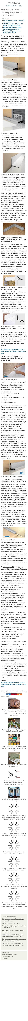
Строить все (14, 3)
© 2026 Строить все (5, 952)
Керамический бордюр (22, 691)
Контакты (3, 954)
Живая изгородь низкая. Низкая (10, 923)
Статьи (20, 5)
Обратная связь (5, 958)
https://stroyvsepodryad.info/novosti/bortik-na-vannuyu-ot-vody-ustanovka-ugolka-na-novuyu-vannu (13, 351)
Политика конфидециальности (7, 956)
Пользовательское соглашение (11, 954)
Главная (8, 5)
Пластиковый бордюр (13, 691)
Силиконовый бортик (5, 691)
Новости (14, 5)
